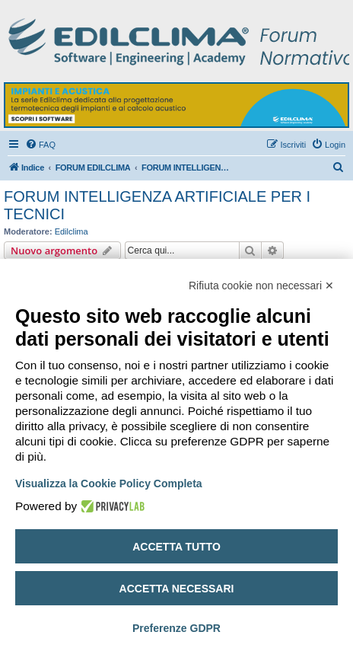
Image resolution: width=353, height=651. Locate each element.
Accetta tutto (176, 547)
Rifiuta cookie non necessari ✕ (261, 285)
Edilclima (71, 231)
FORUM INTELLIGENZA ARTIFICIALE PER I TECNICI (157, 205)
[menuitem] (40, 145)
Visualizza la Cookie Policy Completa (108, 483)
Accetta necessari (176, 588)
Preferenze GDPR (176, 628)
